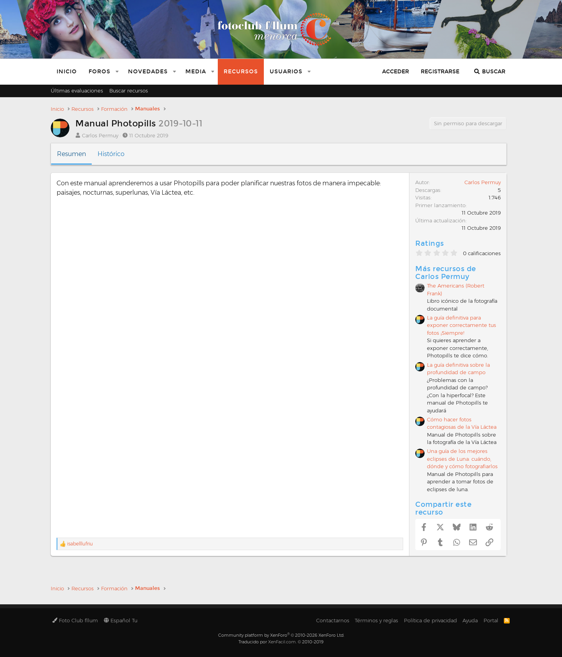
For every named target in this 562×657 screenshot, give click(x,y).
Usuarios (286, 71)
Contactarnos (332, 620)
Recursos (241, 71)
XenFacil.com (282, 642)
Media (195, 71)
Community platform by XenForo (281, 635)
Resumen (71, 154)
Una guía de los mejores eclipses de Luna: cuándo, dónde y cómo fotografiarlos (462, 458)
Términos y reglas (376, 620)
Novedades (148, 71)
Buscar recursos (128, 90)
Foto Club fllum (75, 620)
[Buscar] (489, 72)
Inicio (67, 71)
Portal (491, 620)
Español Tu (120, 620)
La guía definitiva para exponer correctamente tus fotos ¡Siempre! (461, 325)
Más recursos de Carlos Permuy (445, 273)
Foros (99, 71)
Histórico (111, 154)
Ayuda (470, 620)
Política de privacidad (430, 620)
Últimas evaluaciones (77, 90)
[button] (117, 72)
